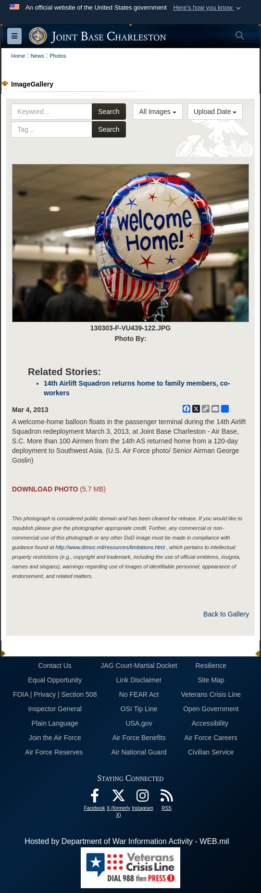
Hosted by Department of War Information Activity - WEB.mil (127, 841)
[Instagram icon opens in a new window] (143, 798)
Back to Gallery (226, 614)
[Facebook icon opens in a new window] (95, 798)
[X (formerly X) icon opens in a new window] (119, 798)
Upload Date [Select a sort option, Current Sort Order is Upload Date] (215, 111)
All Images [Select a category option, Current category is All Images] (157, 111)
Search (108, 111)
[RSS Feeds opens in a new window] (167, 798)
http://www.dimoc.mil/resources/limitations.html (110, 547)
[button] (208, 8)
